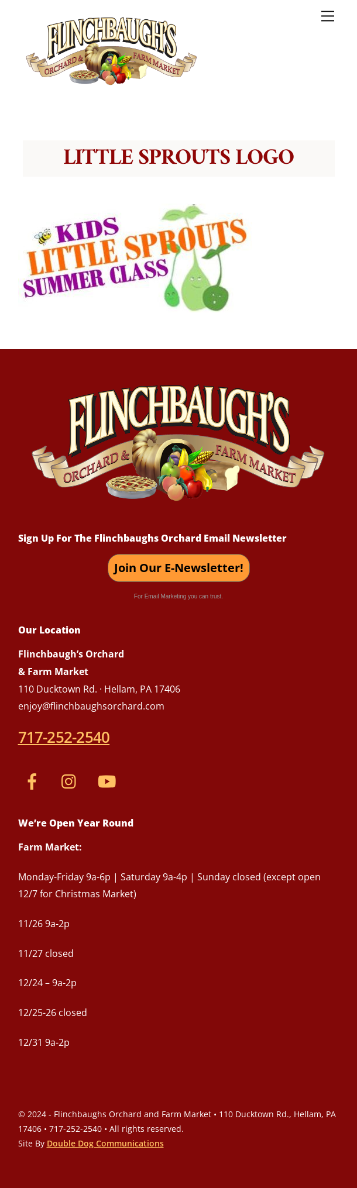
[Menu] (327, 15)
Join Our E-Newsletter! (178, 568)
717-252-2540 (64, 737)
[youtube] (109, 779)
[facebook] (34, 779)
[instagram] (72, 779)
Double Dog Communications (105, 1143)
